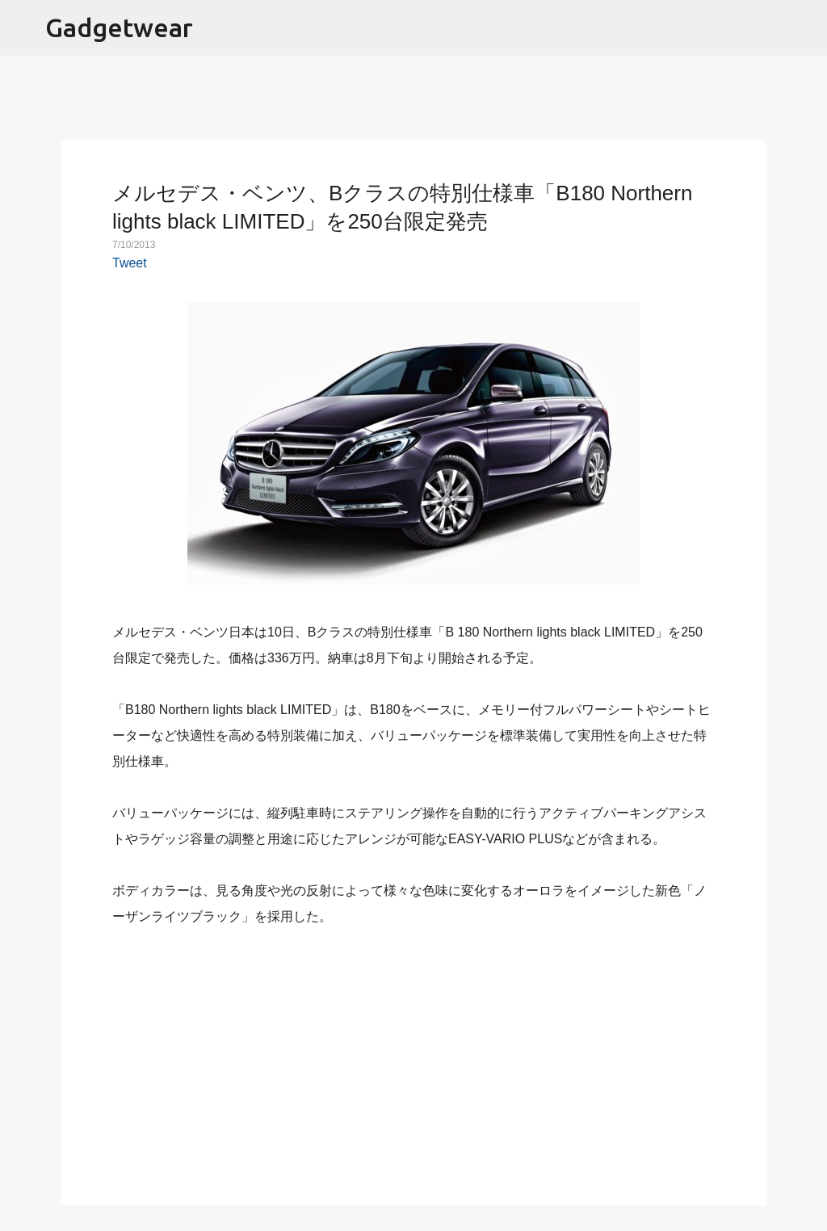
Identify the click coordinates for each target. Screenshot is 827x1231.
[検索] (804, 28)
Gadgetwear (119, 27)
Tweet (129, 263)
